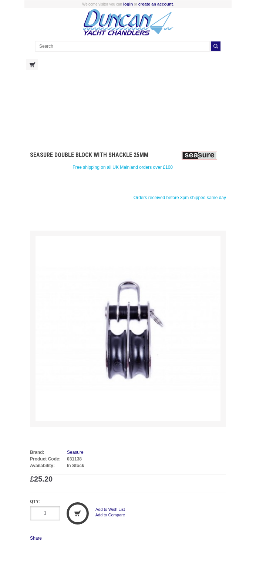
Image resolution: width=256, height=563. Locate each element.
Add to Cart (78, 513)
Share (36, 538)
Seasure (75, 452)
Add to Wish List (110, 509)
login (128, 4)
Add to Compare (110, 515)
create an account (155, 4)
